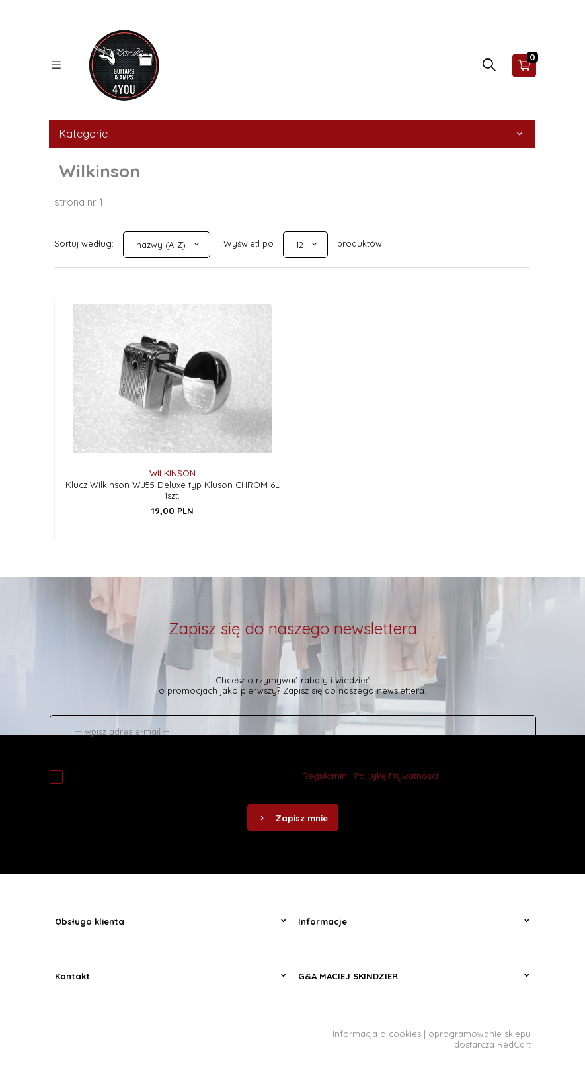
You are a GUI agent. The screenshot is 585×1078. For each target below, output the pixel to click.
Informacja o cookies (376, 1033)
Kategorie (292, 133)
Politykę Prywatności (396, 775)
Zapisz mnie (293, 818)
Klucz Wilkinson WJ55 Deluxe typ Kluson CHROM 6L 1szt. (172, 490)
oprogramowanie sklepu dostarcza (479, 1039)
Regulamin (324, 775)
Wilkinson (172, 473)
